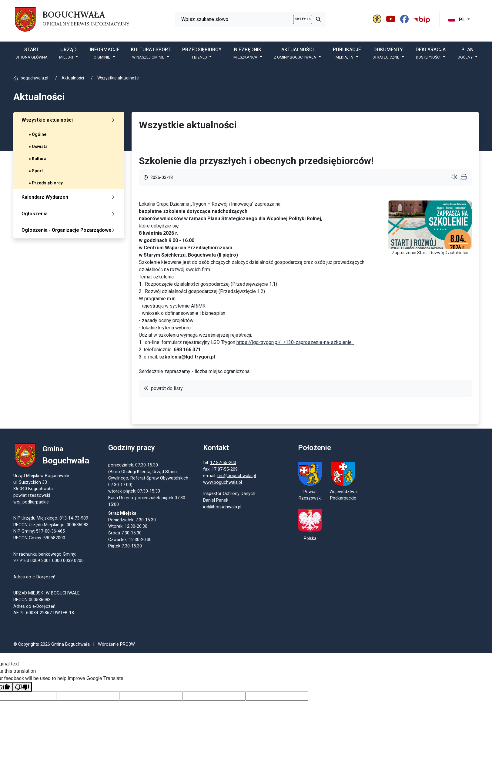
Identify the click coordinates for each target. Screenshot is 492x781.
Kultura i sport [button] (151, 53)
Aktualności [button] (295, 53)
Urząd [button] (68, 53)
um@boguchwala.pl (283, 477)
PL (457, 19)
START (31, 53)
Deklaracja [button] (431, 53)
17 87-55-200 (270, 464)
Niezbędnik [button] (247, 53)
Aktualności (73, 78)
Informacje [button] (104, 53)
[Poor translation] (22, 690)
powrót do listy (163, 388)
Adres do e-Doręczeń (34, 608)
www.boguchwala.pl (269, 484)
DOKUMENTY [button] (388, 53)
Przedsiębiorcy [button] (202, 53)
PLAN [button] (465, 53)
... (295, 342)
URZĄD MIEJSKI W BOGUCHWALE (46, 595)
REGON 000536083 (32, 601)
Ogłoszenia (69, 214)
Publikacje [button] (347, 53)
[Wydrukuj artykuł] (464, 177)
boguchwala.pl (34, 78)
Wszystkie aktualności (118, 78)
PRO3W (127, 648)
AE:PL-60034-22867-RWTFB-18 (43, 615)
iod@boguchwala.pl (269, 508)
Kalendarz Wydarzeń (69, 197)
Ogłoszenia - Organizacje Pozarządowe (69, 230)
